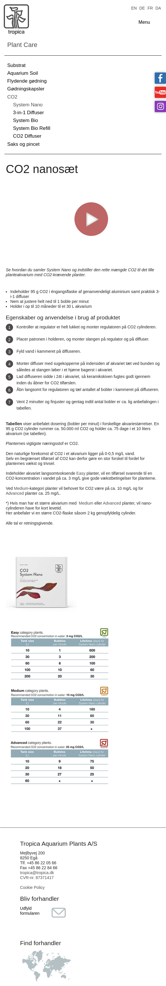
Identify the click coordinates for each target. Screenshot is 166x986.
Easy (80, 473)
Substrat (16, 65)
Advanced (15, 493)
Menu (144, 22)
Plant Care (22, 44)
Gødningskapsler (26, 89)
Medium (21, 488)
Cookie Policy (32, 887)
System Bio (25, 120)
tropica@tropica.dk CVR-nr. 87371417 (37, 875)
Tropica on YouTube (160, 92)
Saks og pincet (23, 144)
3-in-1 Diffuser (28, 112)
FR (150, 8)
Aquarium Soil (22, 73)
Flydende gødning (27, 81)
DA (158, 8)
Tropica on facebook (160, 78)
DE (142, 8)
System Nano (28, 105)
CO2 (12, 97)
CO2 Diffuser (27, 136)
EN (134, 8)
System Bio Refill (31, 128)
